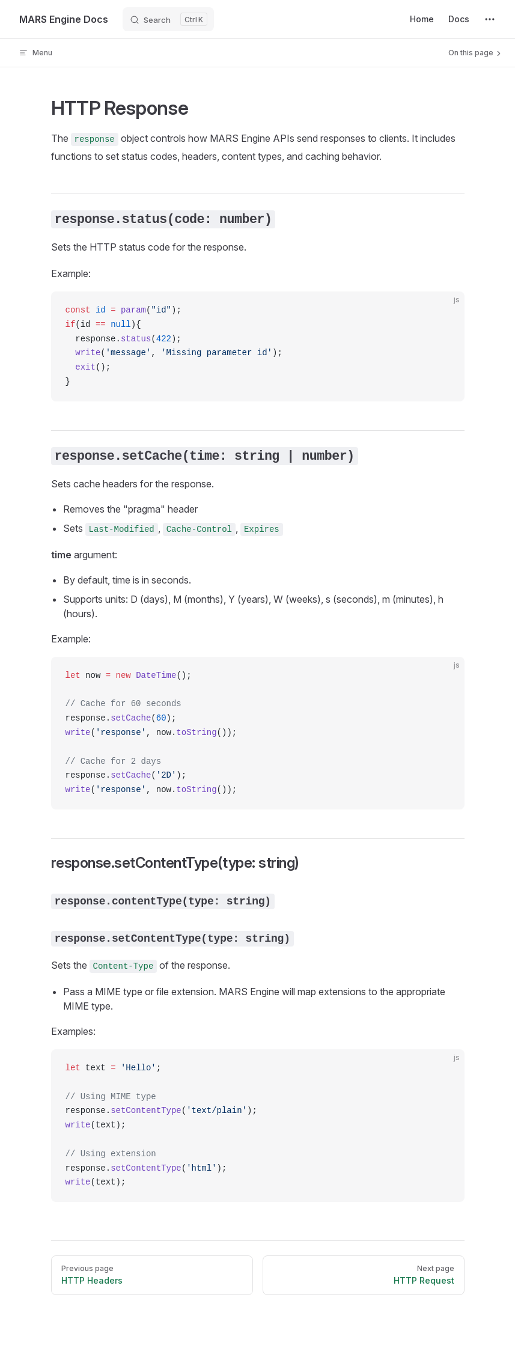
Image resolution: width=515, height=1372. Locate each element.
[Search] (168, 19)
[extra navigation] (490, 19)
